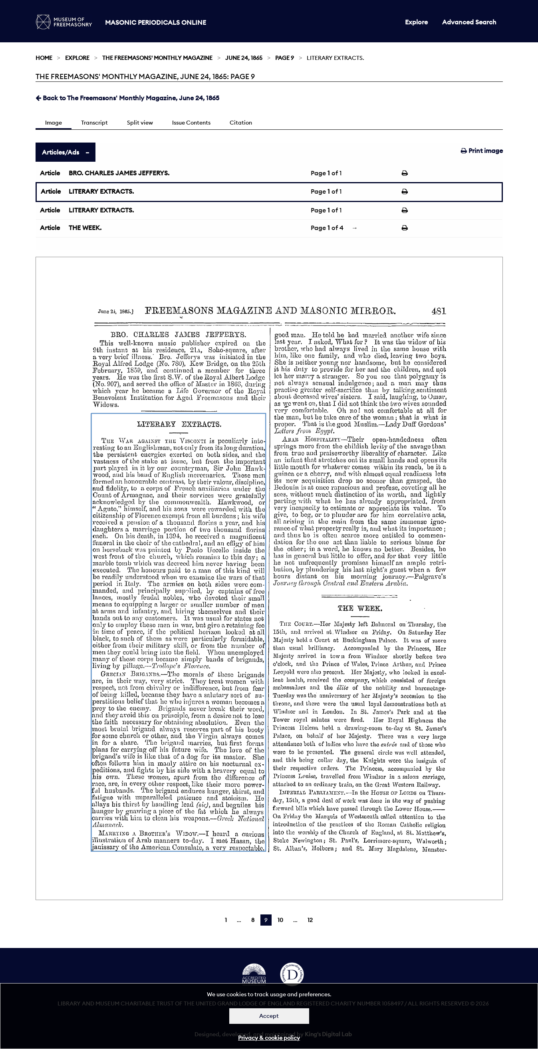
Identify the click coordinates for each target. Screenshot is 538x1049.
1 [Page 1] (226, 920)
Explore (416, 22)
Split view (140, 122)
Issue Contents (191, 122)
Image (53, 122)
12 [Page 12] (310, 920)
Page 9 (284, 57)
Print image (482, 151)
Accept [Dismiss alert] (269, 1015)
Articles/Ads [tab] (60, 152)
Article (50, 173)
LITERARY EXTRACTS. (101, 191)
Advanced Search (469, 22)
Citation (241, 122)
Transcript (94, 122)
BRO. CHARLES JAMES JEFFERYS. (119, 173)
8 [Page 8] (252, 920)
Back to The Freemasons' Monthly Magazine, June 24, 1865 (127, 98)
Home (44, 57)
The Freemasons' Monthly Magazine (157, 57)
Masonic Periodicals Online (155, 22)
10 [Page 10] (280, 920)
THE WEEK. (85, 228)
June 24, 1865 (243, 57)
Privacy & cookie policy (269, 1037)
